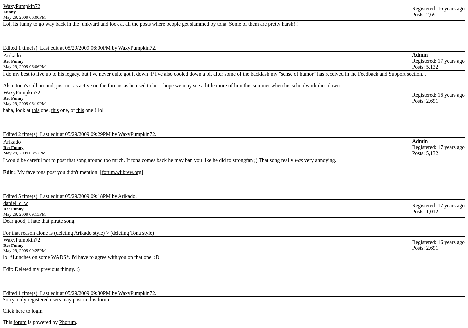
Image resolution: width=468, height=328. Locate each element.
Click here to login (23, 311)
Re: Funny (13, 61)
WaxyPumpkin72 (21, 6)
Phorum (67, 322)
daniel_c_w (15, 203)
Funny (9, 11)
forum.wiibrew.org (122, 172)
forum (19, 322)
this (35, 110)
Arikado (12, 55)
